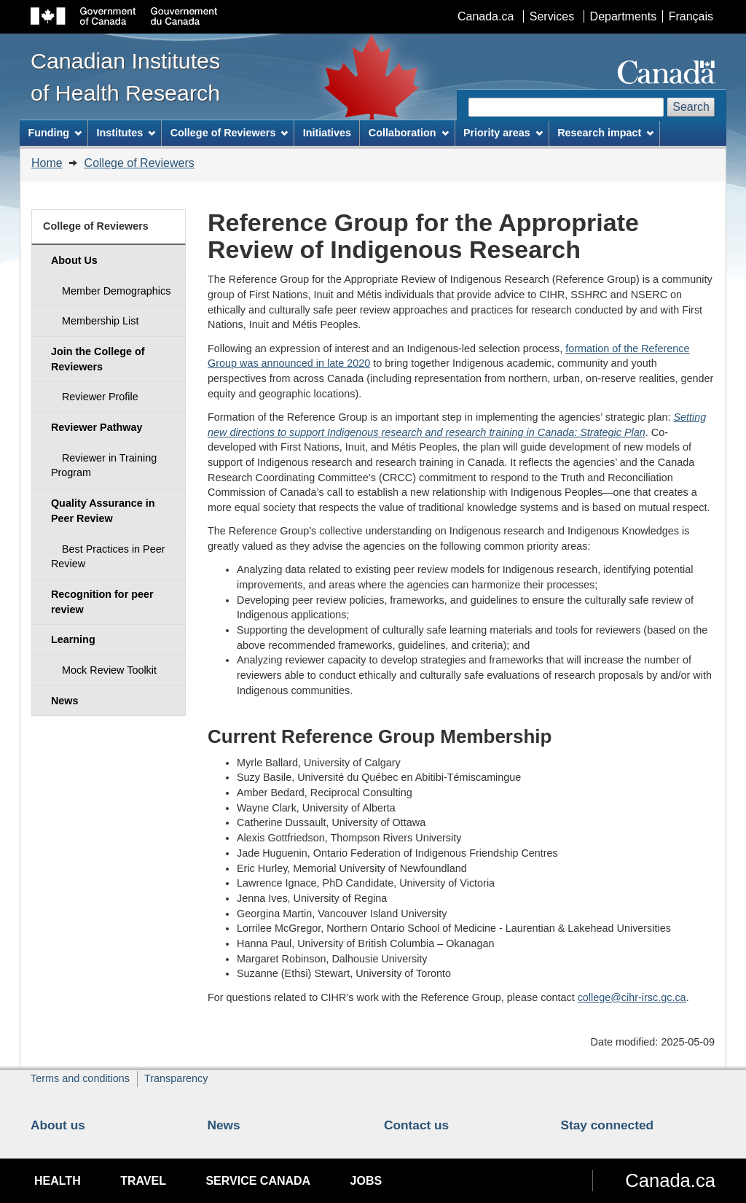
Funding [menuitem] (55, 133)
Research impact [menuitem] (605, 133)
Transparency (176, 1078)
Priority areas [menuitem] (503, 133)
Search (691, 107)
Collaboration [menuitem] (409, 133)
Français (691, 16)
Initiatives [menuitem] (327, 133)
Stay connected (607, 1125)
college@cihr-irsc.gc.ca (632, 997)
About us (58, 1125)
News (224, 1125)
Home (47, 163)
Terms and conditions (80, 1078)
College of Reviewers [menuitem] (229, 133)
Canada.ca (486, 16)
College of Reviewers (140, 163)
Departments (623, 16)
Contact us (416, 1125)
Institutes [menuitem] (125, 133)
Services (552, 16)
